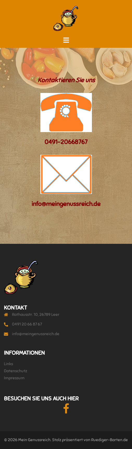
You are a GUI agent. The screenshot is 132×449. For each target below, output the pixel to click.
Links (8, 364)
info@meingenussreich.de (35, 333)
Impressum (14, 378)
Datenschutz (15, 371)
